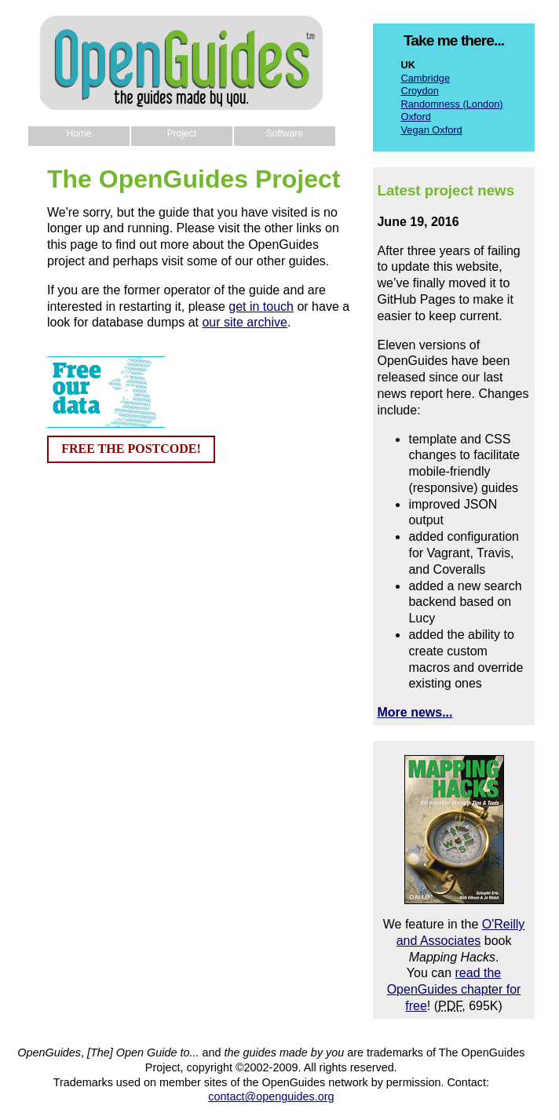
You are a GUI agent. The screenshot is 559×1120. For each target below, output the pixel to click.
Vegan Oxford (431, 130)
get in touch (261, 306)
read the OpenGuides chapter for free (454, 989)
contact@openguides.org (271, 1096)
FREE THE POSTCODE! (131, 448)
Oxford (415, 116)
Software (284, 133)
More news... (414, 712)
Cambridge (425, 78)
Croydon (419, 91)
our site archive (244, 322)
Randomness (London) (451, 104)
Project (181, 133)
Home (78, 133)
